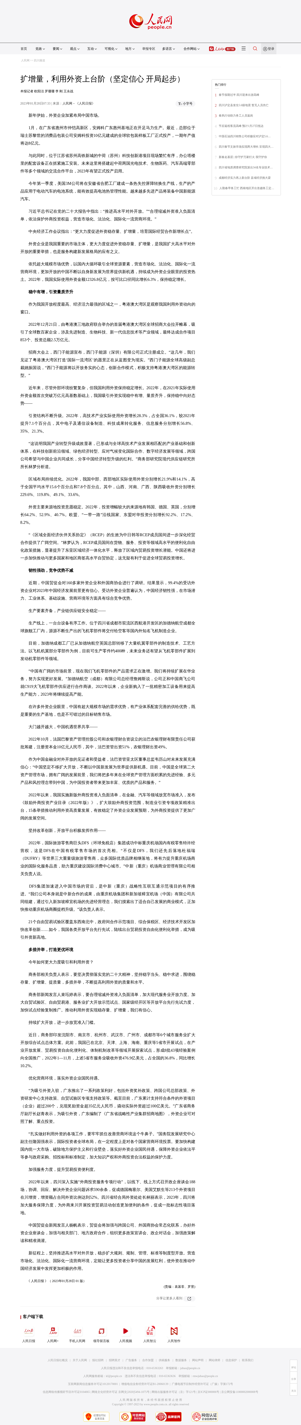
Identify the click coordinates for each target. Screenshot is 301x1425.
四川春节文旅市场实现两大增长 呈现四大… (246, 146)
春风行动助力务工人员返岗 (236, 115)
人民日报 (29, 1333)
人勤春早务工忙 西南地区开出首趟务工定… (246, 188)
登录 (271, 48)
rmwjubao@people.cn (205, 1376)
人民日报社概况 (58, 1360)
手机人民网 (77, 1333)
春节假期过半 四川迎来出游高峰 (239, 94)
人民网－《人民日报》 (78, 103)
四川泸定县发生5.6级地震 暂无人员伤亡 (244, 105)
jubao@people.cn (190, 1368)
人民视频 (125, 1333)
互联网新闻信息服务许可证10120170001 (93, 1384)
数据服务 (181, 1360)
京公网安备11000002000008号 (239, 1391)
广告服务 (131, 1360)
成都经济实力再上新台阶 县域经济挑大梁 (245, 177)
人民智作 (174, 1333)
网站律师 (214, 1360)
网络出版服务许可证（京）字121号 (174, 1391)
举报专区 (148, 48)
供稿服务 (164, 1360)
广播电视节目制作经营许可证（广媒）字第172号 (202, 1384)
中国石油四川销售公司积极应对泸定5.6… (245, 136)
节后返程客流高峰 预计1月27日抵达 (241, 125)
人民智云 (150, 1333)
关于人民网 (80, 1360)
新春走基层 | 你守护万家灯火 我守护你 (243, 157)
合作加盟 (148, 1360)
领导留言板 (101, 1333)
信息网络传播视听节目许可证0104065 (66, 1391)
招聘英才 (114, 1360)
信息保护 (231, 1360)
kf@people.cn (114, 1376)
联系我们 (247, 1360)
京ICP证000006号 (208, 1391)
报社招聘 (98, 1360)
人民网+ (53, 1333)
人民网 (25, 60)
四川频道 (39, 60)
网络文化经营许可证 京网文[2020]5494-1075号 (121, 1391)
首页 (24, 48)
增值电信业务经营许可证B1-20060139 (144, 1384)
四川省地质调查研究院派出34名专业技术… (246, 167)
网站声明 (198, 1360)
